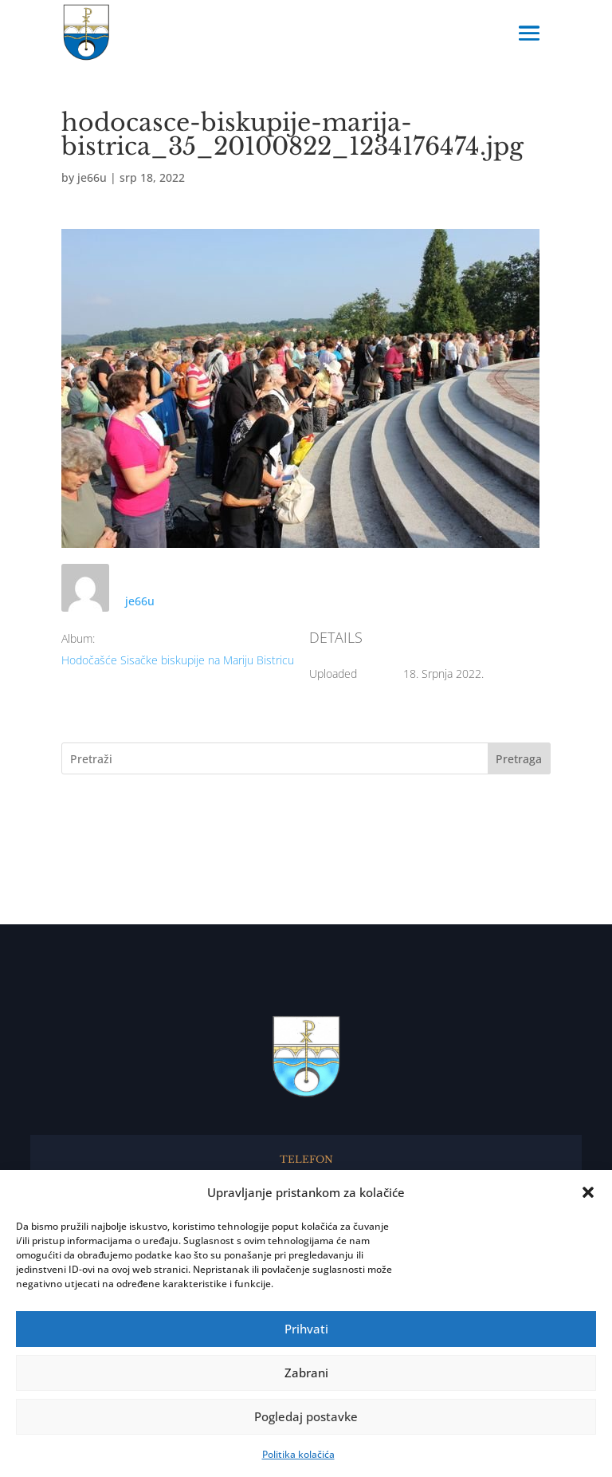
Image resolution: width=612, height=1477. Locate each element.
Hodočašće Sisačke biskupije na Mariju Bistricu (177, 660)
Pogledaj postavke (306, 1416)
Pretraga (519, 758)
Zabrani (306, 1373)
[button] (588, 1192)
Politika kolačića (298, 1454)
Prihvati (306, 1329)
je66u (92, 177)
